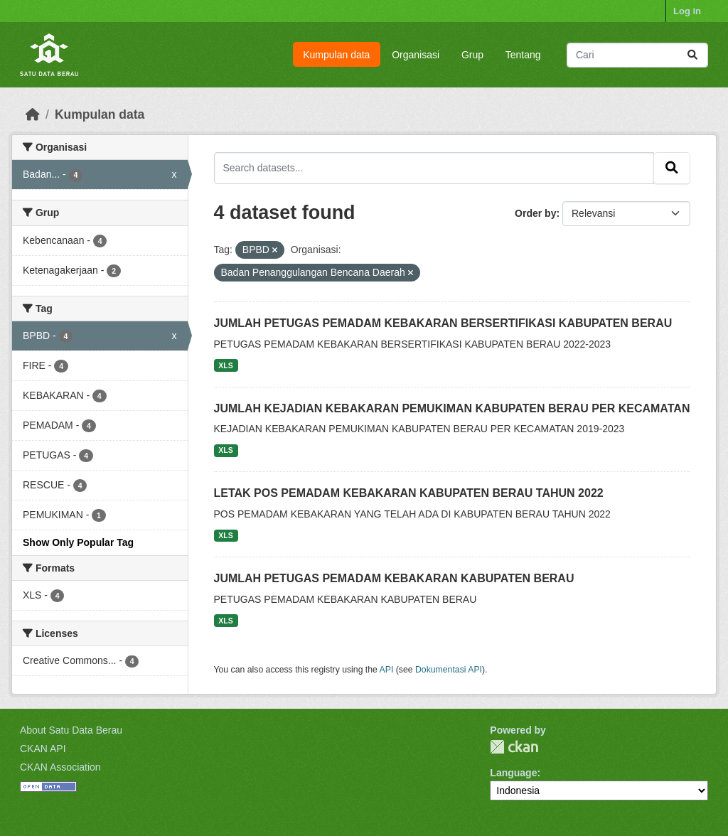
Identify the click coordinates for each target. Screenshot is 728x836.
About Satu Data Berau (71, 730)
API (387, 670)
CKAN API (43, 748)
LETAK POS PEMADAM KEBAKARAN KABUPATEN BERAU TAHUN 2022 (409, 493)
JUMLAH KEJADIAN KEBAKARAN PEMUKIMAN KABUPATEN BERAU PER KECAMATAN (452, 408)
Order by (535, 213)
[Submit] (692, 55)
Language (513, 772)
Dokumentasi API (448, 670)
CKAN (514, 746)
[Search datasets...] (637, 55)
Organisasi (415, 54)
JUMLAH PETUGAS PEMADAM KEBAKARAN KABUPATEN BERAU (394, 578)
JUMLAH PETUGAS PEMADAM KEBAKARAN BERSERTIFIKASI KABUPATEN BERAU (443, 323)
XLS (225, 365)
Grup (472, 54)
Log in (687, 11)
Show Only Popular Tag (78, 542)
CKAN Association (60, 767)
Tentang (523, 54)
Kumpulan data (336, 54)
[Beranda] (33, 114)
